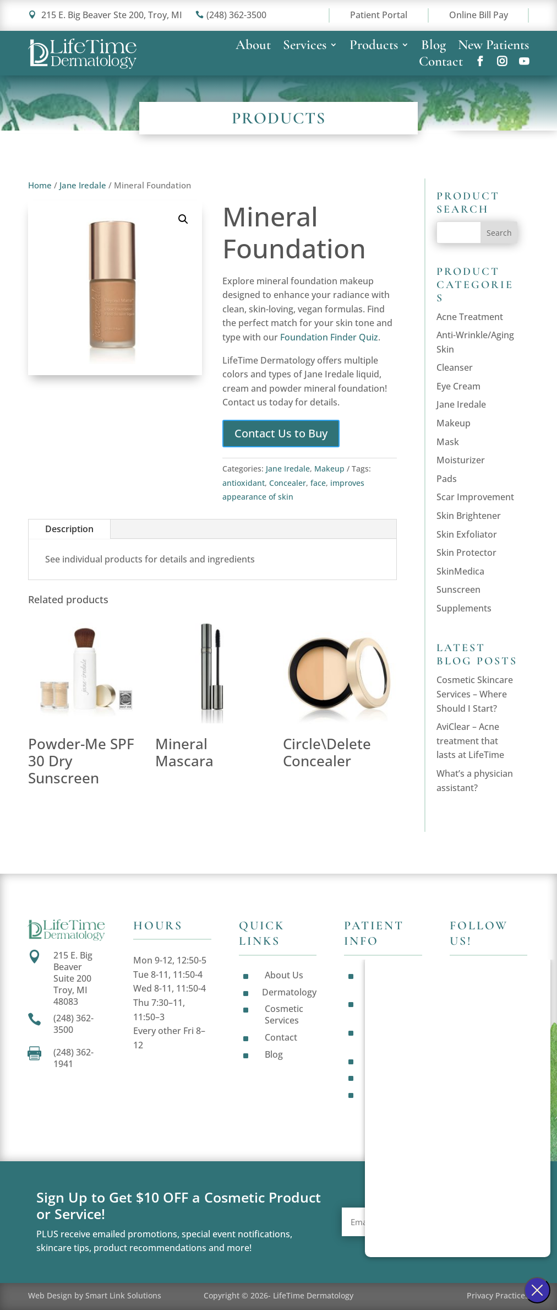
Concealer (287, 483)
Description (69, 529)
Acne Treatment (469, 317)
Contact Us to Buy (280, 433)
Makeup (329, 468)
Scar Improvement (475, 497)
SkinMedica (460, 571)
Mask (447, 442)
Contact (441, 63)
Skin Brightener (468, 516)
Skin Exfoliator (466, 534)
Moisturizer (460, 460)
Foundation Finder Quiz (329, 337)
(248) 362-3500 (230, 15)
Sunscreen (458, 589)
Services (304, 47)
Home (40, 185)
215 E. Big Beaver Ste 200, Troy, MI (105, 15)
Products (374, 47)
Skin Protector (466, 552)
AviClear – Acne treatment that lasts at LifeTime (470, 741)
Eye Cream (458, 386)
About (253, 47)
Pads (446, 479)
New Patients (493, 47)
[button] (183, 219)
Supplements (464, 608)
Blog (433, 47)
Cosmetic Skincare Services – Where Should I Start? (474, 694)
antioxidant (243, 483)
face (318, 483)
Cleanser (454, 367)
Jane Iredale (82, 185)
